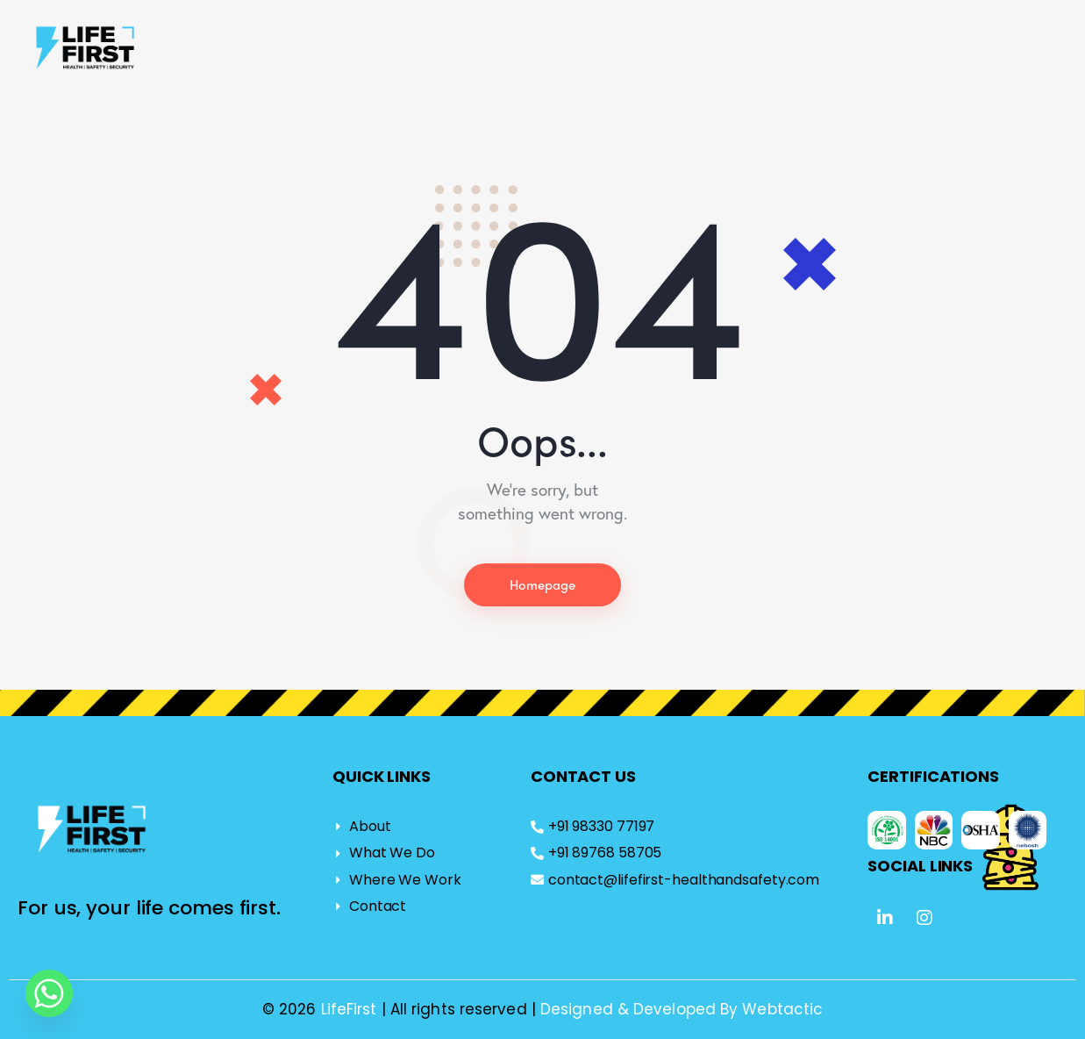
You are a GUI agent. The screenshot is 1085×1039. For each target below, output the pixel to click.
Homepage (543, 585)
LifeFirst (351, 1009)
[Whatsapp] (49, 993)
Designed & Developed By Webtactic (681, 1009)
